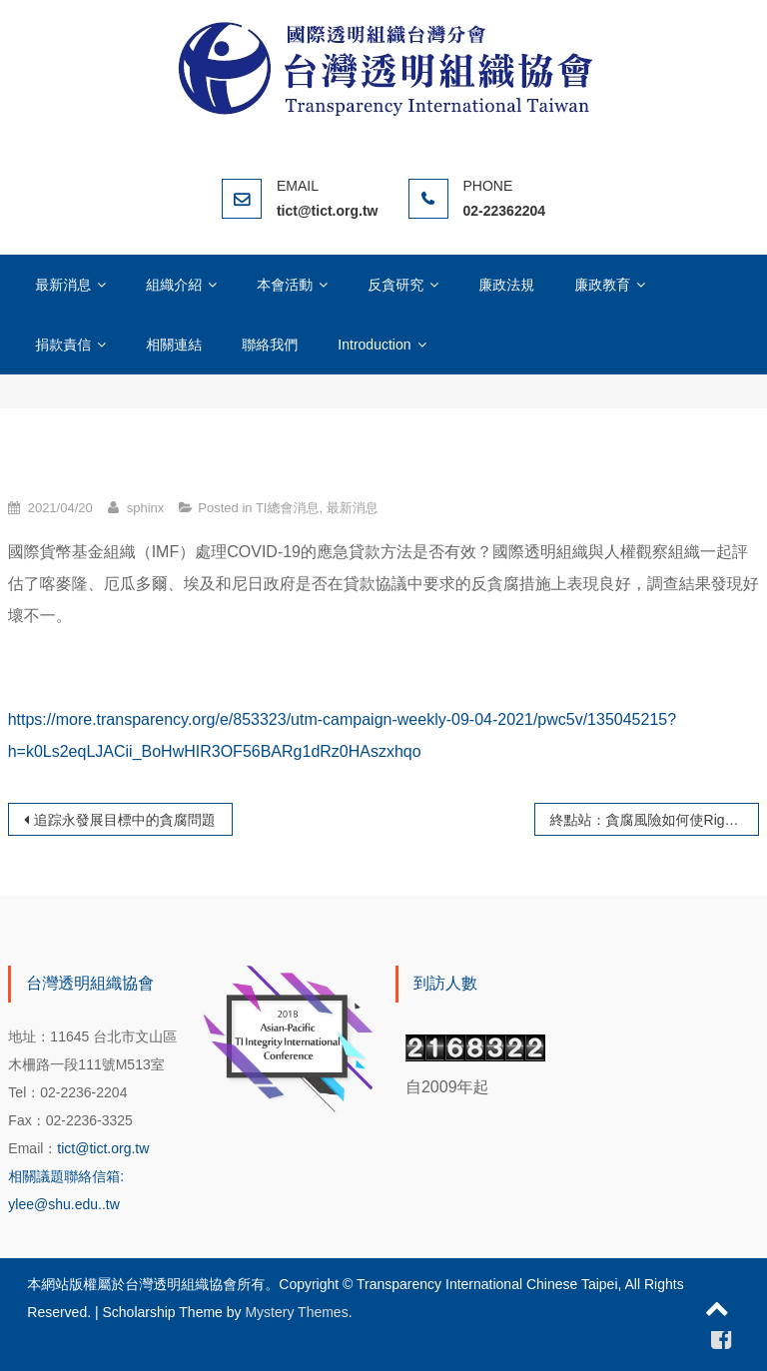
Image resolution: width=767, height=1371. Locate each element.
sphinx (146, 507)
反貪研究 (395, 285)
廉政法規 (506, 285)
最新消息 (63, 285)
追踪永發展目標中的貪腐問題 (125, 820)
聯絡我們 (270, 344)
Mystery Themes (296, 1312)
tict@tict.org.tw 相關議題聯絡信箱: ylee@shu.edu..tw (78, 1176)
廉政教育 (602, 285)
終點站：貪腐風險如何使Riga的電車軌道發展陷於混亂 (655, 820)
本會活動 (285, 285)
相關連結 (174, 344)
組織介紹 (174, 285)
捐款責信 (63, 344)
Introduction (374, 344)
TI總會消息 (288, 507)
